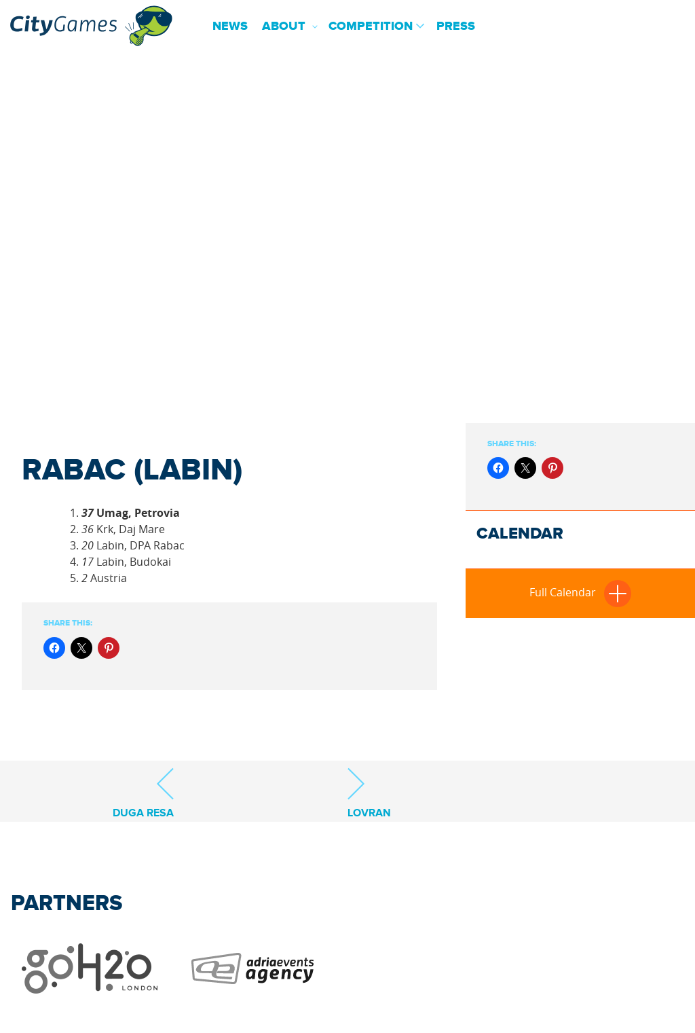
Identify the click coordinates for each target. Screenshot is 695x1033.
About (283, 26)
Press (455, 26)
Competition (370, 26)
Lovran (369, 793)
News (230, 26)
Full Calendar (580, 592)
